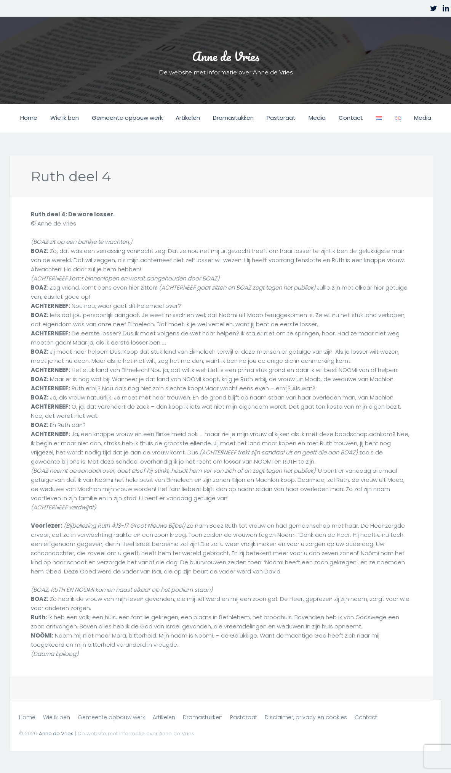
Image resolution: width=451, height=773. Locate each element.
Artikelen (188, 118)
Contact (351, 118)
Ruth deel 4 (70, 176)
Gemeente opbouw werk (127, 118)
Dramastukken (233, 118)
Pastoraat (281, 118)
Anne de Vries (225, 53)
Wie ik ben (64, 118)
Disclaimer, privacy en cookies (306, 717)
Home (28, 118)
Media (317, 118)
